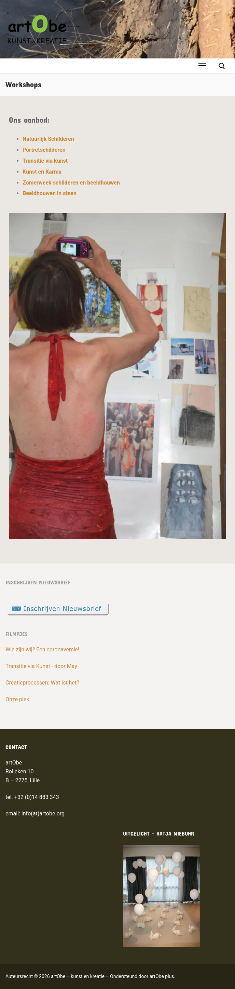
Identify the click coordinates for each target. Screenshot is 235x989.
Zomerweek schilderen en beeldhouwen (71, 182)
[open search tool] (222, 66)
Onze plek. (18, 699)
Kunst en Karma (42, 171)
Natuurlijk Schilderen (48, 139)
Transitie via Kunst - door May (41, 666)
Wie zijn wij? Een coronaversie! (42, 649)
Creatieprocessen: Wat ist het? (42, 682)
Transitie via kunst (45, 161)
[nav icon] (202, 66)
